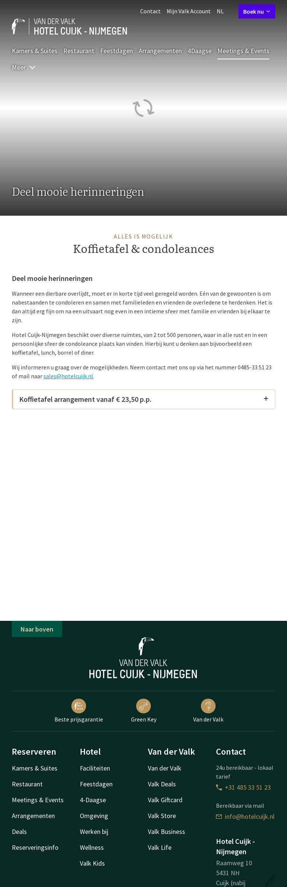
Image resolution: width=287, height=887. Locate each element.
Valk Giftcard (165, 800)
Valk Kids (92, 863)
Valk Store (162, 815)
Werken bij (94, 831)
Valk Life (159, 847)
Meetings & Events (243, 50)
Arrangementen (160, 50)
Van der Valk (208, 711)
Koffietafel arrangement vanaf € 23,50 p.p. (144, 399)
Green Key (143, 711)
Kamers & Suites (34, 50)
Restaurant (78, 50)
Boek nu (256, 11)
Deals (19, 831)
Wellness (92, 847)
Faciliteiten (95, 768)
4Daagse (200, 50)
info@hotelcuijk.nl (245, 816)
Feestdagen (116, 50)
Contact (150, 11)
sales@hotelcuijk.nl (68, 376)
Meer (24, 67)
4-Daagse (93, 800)
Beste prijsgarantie (78, 711)
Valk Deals (162, 784)
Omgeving (94, 815)
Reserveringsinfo (35, 847)
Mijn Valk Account (189, 11)
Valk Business (166, 831)
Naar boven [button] (37, 629)
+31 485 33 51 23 (243, 787)
